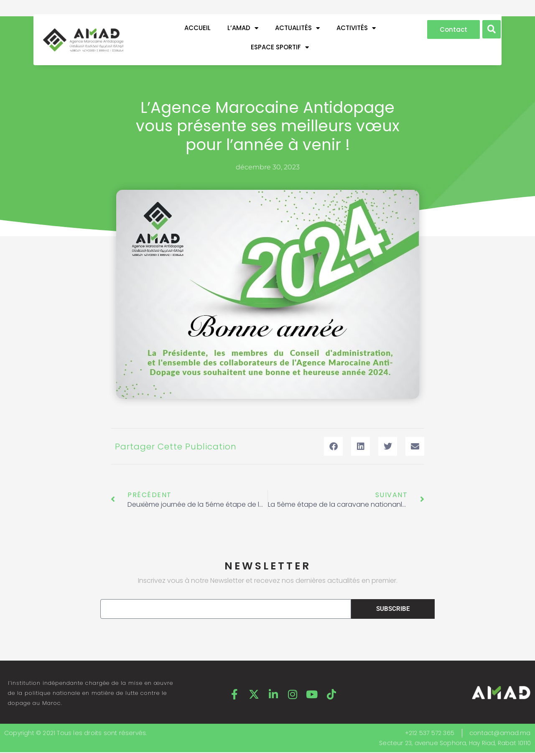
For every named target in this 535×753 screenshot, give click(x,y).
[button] (491, 29)
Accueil (197, 27)
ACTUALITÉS (297, 28)
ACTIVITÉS (356, 28)
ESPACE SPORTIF (280, 47)
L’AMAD (242, 28)
